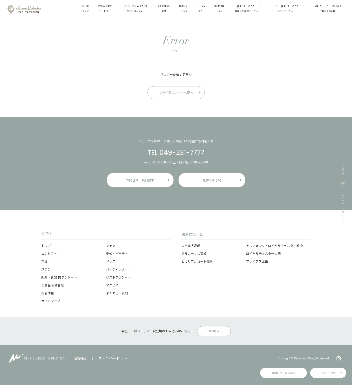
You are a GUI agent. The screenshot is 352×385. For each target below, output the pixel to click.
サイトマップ (50, 301)
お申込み (214, 331)
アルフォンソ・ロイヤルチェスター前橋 (274, 245)
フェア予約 (328, 373)
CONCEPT (105, 9)
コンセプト (49, 253)
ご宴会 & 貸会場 (52, 285)
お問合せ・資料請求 (283, 373)
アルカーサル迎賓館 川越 (24, 9)
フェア (110, 245)
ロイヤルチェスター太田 (263, 253)
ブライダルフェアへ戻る (176, 92)
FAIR (85, 9)
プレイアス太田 (257, 261)
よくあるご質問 (117, 293)
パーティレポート (118, 269)
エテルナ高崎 (190, 245)
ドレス (110, 261)
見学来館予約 (211, 180)
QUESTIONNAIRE (247, 9)
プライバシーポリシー (113, 358)
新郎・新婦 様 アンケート (59, 277)
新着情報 (47, 293)
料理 (44, 261)
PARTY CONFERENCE (327, 9)
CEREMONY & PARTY (135, 9)
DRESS (184, 9)
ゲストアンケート (118, 277)
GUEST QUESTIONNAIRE (286, 9)
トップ (46, 245)
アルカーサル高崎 (194, 253)
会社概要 (80, 358)
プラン (46, 269)
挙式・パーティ (117, 253)
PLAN (201, 9)
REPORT (220, 9)
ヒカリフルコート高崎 (197, 261)
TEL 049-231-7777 (176, 152)
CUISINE (164, 9)
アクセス (112, 285)
